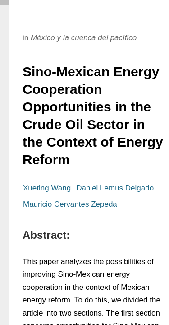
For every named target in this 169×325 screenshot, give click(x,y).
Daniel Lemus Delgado (115, 188)
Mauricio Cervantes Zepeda (70, 204)
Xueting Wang (47, 188)
